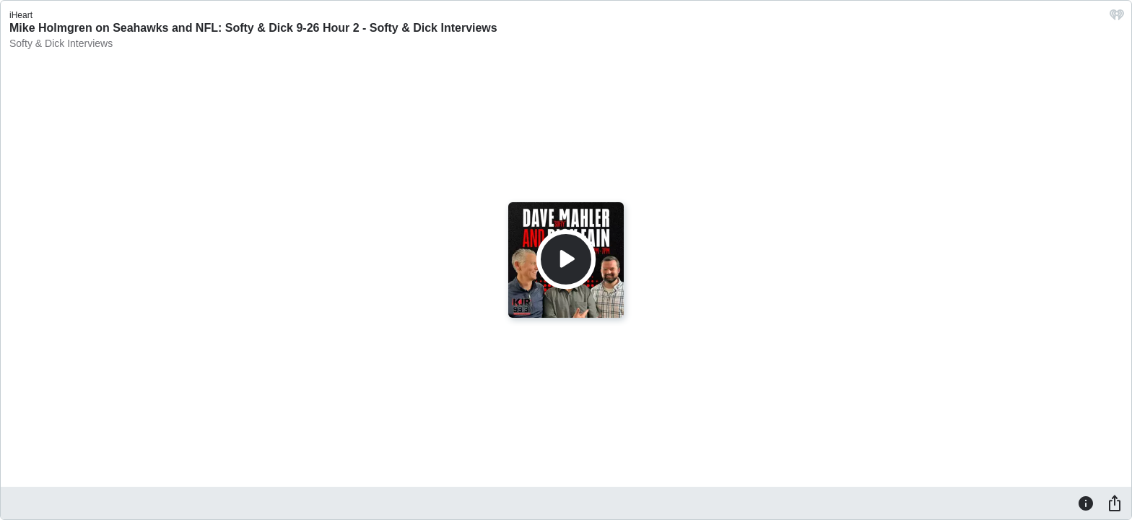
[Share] (1114, 502)
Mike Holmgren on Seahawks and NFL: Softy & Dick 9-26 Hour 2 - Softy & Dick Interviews (253, 28)
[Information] (1085, 502)
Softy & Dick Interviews (61, 43)
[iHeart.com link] (1117, 18)
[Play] (566, 259)
